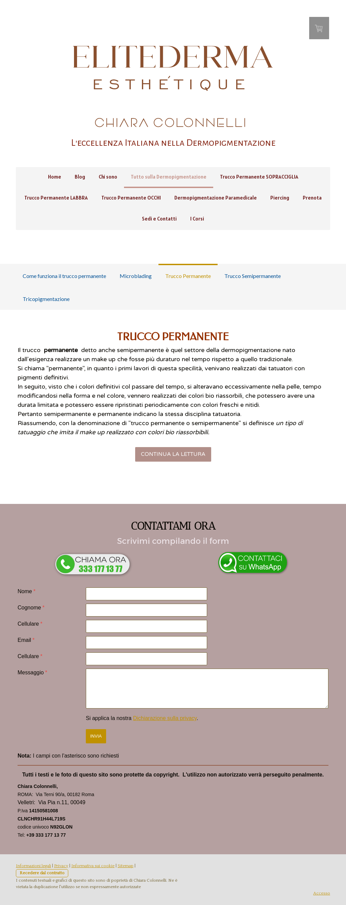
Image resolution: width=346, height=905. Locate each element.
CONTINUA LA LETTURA (173, 454)
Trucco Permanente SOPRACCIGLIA (259, 176)
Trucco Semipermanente (252, 276)
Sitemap (125, 865)
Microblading (136, 276)
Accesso (321, 893)
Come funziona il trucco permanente (64, 276)
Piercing (279, 197)
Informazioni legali (33, 865)
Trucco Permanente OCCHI (131, 197)
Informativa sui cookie (93, 865)
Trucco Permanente (188, 276)
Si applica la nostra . (142, 718)
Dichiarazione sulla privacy (165, 718)
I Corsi (197, 218)
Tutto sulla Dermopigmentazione (168, 176)
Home (54, 176)
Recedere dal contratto (42, 873)
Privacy (61, 865)
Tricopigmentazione (46, 299)
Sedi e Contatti (159, 218)
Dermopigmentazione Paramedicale (215, 197)
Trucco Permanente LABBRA (56, 197)
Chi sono (108, 176)
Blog (80, 176)
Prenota (312, 197)
